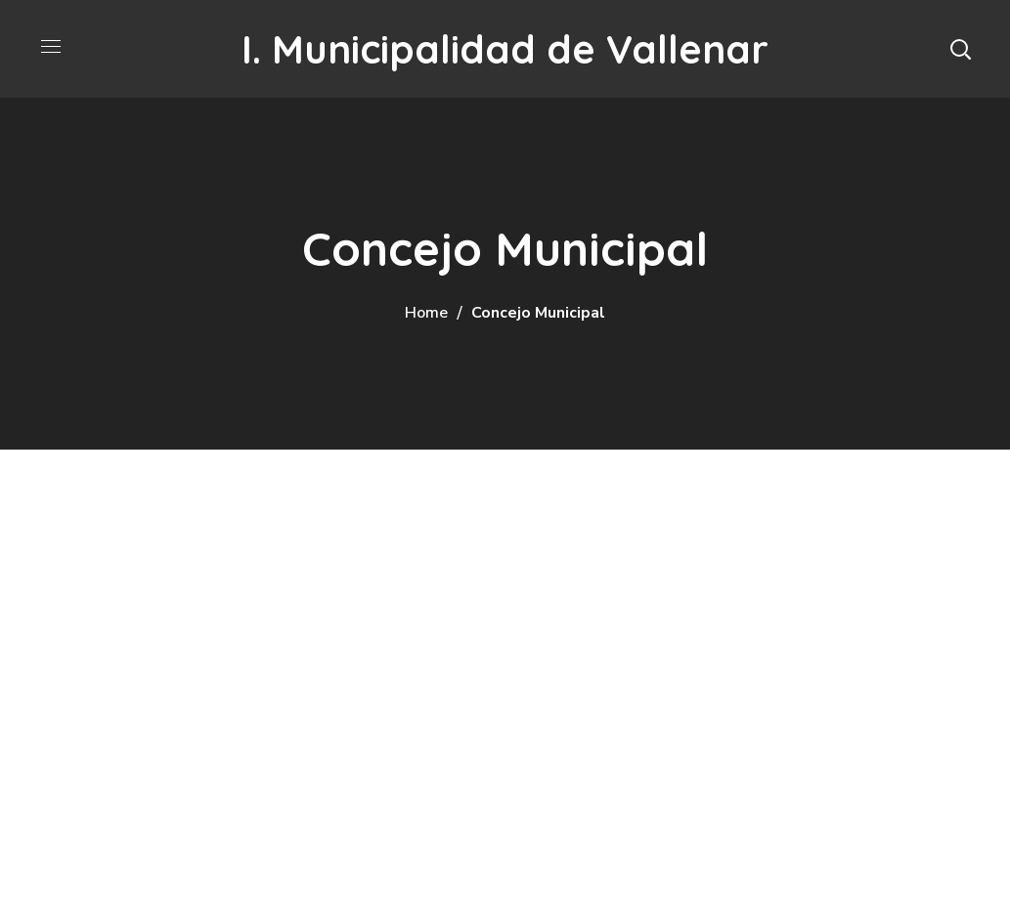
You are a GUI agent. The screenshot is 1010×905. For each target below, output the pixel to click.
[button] (960, 49)
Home (426, 312)
